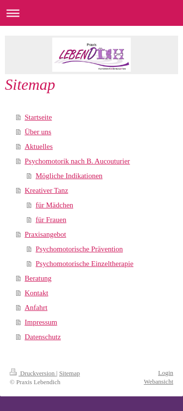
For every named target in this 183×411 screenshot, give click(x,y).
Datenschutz (43, 337)
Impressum (41, 322)
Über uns (38, 132)
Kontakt (36, 293)
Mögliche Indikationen (69, 176)
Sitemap (69, 373)
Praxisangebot (45, 234)
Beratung (38, 278)
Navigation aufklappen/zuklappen (91, 12)
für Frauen (51, 220)
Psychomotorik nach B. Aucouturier (77, 161)
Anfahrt (36, 307)
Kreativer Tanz (46, 190)
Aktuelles (39, 146)
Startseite (38, 117)
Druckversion (33, 373)
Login (165, 372)
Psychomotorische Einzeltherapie (84, 263)
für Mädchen (54, 205)
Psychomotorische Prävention (79, 249)
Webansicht (158, 381)
